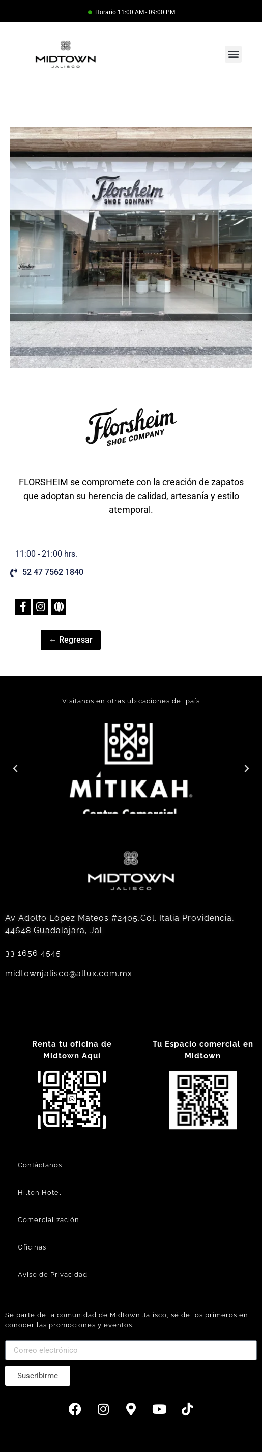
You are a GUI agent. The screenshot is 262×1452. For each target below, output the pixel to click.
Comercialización (48, 1220)
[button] (233, 54)
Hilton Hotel (40, 1192)
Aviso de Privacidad (53, 1275)
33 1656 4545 (33, 953)
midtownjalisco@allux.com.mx (68, 973)
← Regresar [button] (71, 640)
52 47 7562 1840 (52, 572)
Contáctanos (40, 1165)
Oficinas (32, 1247)
